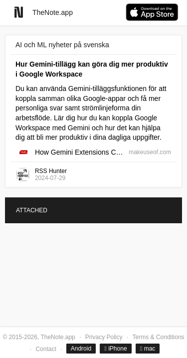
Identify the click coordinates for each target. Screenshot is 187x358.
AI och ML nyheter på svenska (62, 45)
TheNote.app (52, 12)
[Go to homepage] (18, 12)
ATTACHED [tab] (31, 210)
